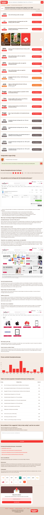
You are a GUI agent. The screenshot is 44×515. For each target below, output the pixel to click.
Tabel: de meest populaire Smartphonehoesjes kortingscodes (12, 454)
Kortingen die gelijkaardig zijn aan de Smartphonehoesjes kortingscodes (14, 452)
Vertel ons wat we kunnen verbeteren (11, 433)
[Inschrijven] (16, 502)
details (41, 59)
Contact (28, 508)
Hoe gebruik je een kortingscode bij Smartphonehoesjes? (12, 450)
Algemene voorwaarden (18, 508)
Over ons (6, 508)
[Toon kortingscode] (37, 15)
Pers (24, 508)
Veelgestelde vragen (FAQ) (6, 448)
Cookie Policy (12, 508)
